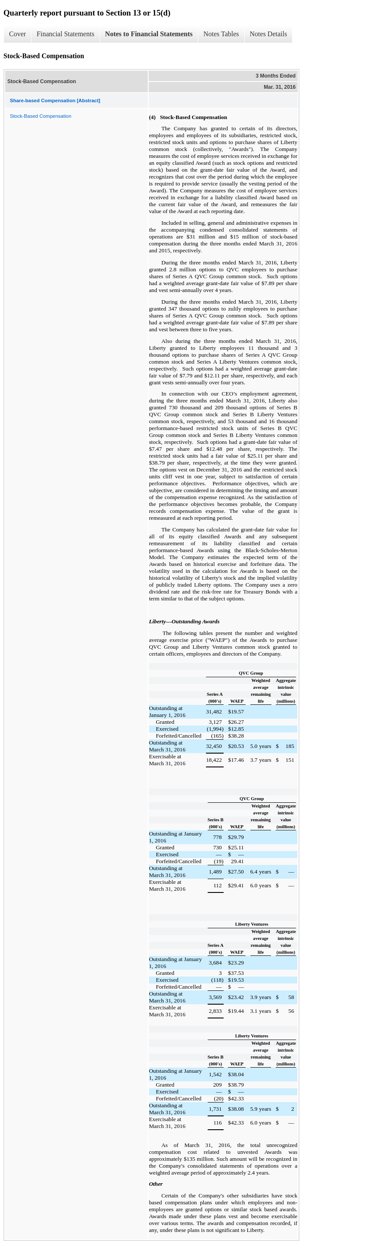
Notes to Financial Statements (149, 34)
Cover (17, 34)
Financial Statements (65, 34)
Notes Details (268, 34)
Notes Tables (221, 34)
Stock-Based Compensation (41, 116)
